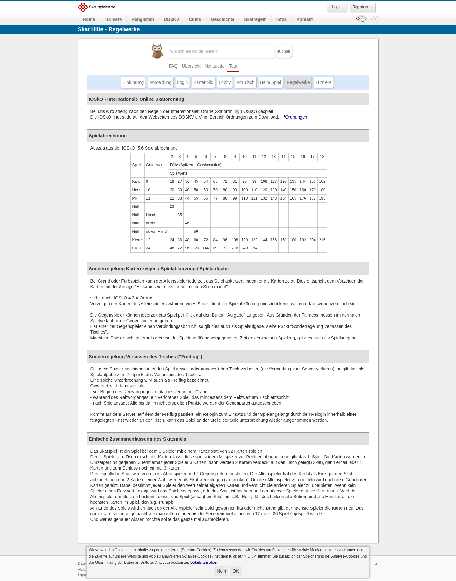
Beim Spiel (270, 82)
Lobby (225, 82)
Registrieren (362, 7)
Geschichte (222, 19)
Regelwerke (298, 82)
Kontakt (304, 19)
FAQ (173, 66)
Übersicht (191, 66)
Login (182, 82)
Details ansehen (203, 562)
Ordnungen (293, 117)
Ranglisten (142, 19)
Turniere (113, 19)
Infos (281, 19)
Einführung (133, 82)
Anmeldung (160, 82)
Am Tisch (245, 82)
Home (89, 19)
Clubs (195, 19)
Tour (233, 66)
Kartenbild (203, 82)
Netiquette (215, 66)
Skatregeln (255, 19)
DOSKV (171, 19)
